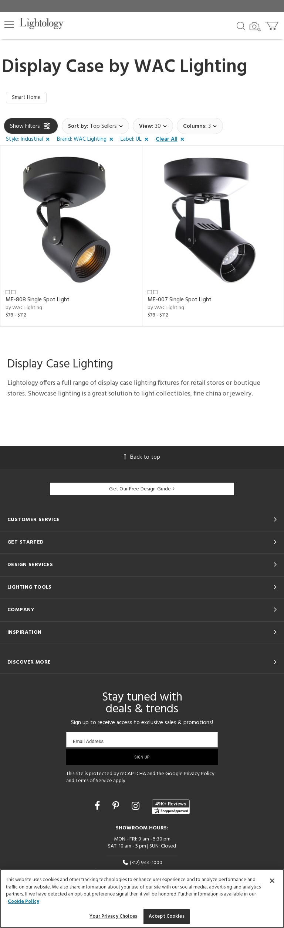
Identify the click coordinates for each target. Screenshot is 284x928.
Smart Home (26, 98)
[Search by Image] (255, 26)
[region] (142, 898)
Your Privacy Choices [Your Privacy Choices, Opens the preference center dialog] (113, 916)
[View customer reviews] (171, 807)
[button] (9, 25)
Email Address (88, 741)
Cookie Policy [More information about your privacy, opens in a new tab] (23, 901)
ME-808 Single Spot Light (38, 300)
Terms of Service (93, 781)
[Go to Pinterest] (116, 807)
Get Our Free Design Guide (142, 489)
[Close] (272, 881)
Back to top (142, 458)
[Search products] (241, 25)
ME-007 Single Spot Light (180, 300)
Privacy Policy (199, 774)
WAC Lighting (190, 67)
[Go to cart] (272, 24)
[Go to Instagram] (136, 807)
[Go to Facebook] (98, 807)
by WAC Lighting (24, 308)
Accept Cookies (167, 916)
